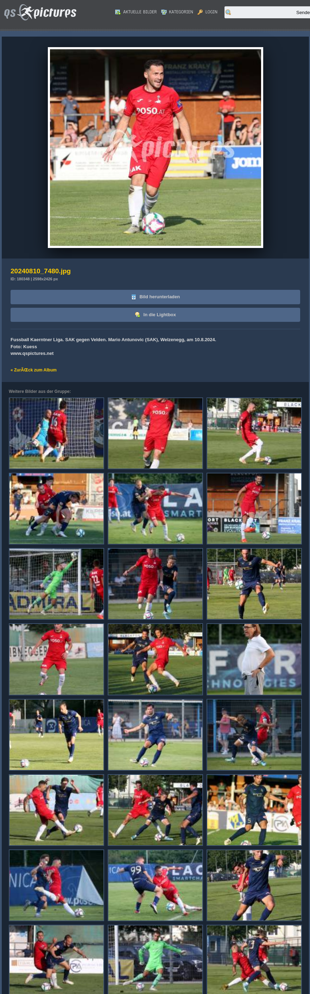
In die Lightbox (155, 315)
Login (207, 12)
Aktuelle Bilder (136, 12)
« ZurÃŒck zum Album (34, 370)
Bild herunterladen (155, 297)
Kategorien (177, 12)
